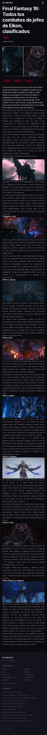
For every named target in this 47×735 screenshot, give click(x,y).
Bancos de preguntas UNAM (11, 692)
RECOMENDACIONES (9, 677)
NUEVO (4, 669)
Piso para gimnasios (9, 709)
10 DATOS (7, 3)
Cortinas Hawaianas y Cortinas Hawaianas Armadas (19, 698)
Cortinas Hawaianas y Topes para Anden (16, 695)
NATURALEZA (28, 674)
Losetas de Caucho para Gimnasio (14, 701)
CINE (3, 672)
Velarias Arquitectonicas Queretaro (14, 712)
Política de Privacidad (9, 683)
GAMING (27, 669)
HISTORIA (5, 680)
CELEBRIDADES (29, 677)
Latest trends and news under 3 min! (14, 718)
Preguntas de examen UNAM (12, 706)
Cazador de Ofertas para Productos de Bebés (17, 715)
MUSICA (27, 672)
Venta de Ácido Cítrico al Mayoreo (13, 703)
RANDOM (27, 680)
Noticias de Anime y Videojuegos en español (17, 721)
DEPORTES (6, 674)
